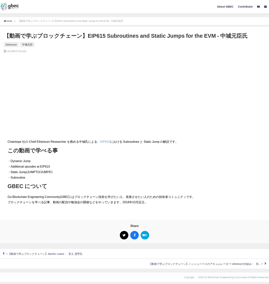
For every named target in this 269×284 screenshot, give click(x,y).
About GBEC (225, 6)
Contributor (245, 6)
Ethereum (11, 44)
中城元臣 (27, 44)
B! (145, 235)
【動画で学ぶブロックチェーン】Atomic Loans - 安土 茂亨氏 (50, 254)
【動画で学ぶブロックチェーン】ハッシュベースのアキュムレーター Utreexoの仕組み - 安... (197, 265)
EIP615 (105, 141)
